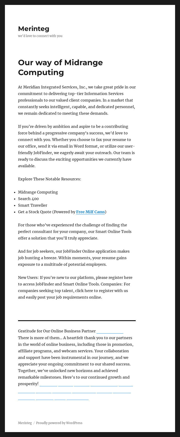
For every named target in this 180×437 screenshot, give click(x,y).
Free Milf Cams (90, 211)
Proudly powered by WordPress (59, 423)
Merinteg (33, 29)
